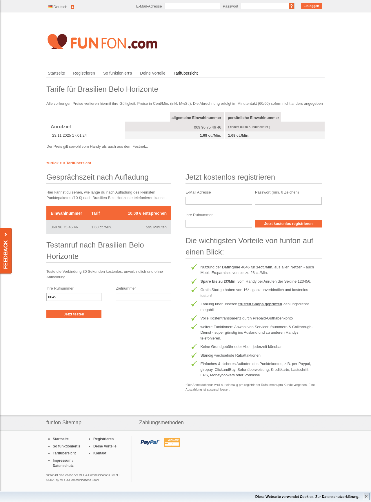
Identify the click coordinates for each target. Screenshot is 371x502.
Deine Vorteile (152, 73)
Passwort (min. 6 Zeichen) (277, 192)
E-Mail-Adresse (149, 6)
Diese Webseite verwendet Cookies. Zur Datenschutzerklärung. (307, 497)
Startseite (56, 73)
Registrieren (84, 73)
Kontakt (99, 453)
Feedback (6, 251)
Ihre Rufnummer (60, 288)
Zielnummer (126, 288)
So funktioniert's (117, 73)
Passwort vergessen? (291, 6)
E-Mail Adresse (198, 192)
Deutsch (57, 7)
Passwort (230, 6)
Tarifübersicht (186, 73)
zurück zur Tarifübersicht (68, 163)
